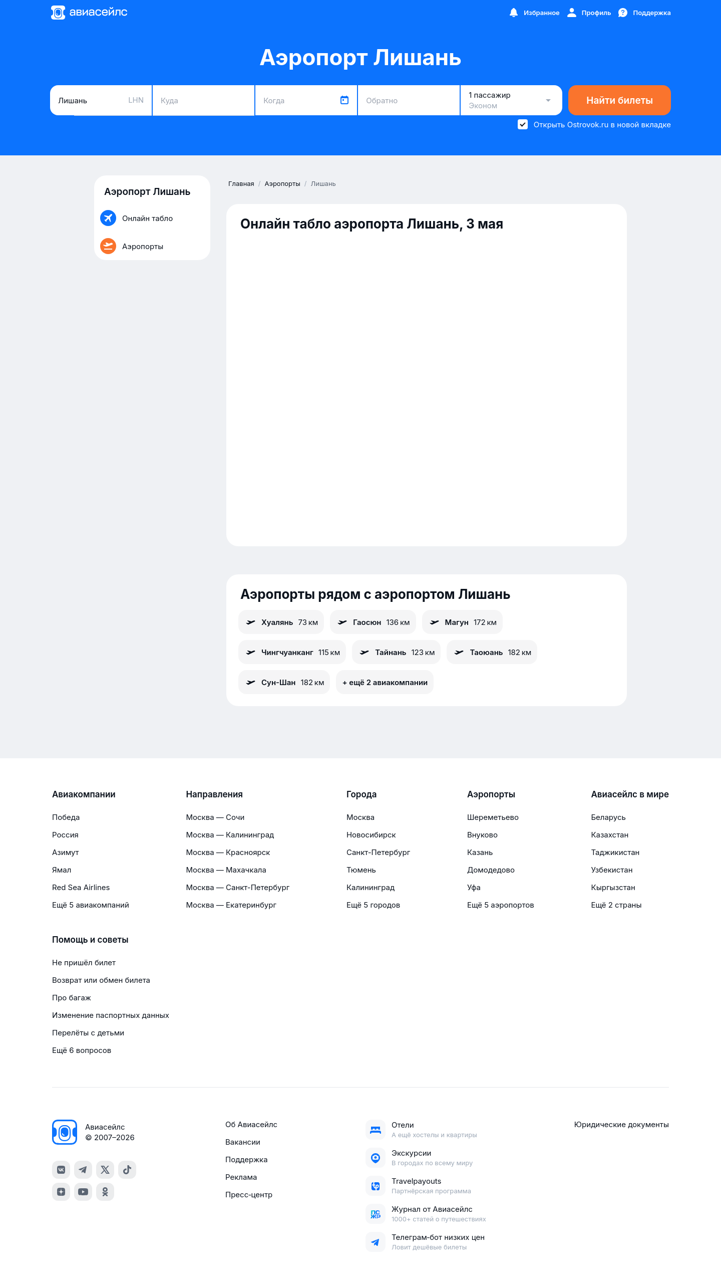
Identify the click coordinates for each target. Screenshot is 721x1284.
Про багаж (71, 997)
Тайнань (396, 652)
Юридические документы (621, 1124)
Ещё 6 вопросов (81, 1050)
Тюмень (361, 870)
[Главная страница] (88, 13)
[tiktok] (127, 1170)
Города (361, 794)
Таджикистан (615, 852)
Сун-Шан (284, 682)
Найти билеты (619, 100)
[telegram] (83, 1170)
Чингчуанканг (292, 652)
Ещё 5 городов (373, 905)
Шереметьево (493, 817)
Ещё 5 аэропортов (500, 905)
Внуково (482, 834)
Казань (480, 852)
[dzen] (61, 1192)
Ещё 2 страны (616, 905)
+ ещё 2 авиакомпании (385, 682)
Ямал (61, 870)
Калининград (370, 887)
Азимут (65, 852)
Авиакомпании (84, 794)
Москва (360, 817)
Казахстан (609, 834)
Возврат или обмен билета (101, 980)
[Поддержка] (644, 13)
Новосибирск (371, 834)
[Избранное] (534, 13)
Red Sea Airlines (81, 887)
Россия (65, 834)
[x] (105, 1170)
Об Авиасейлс (251, 1124)
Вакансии (242, 1142)
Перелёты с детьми (88, 1032)
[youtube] (83, 1192)
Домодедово (491, 870)
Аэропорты (491, 794)
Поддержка (246, 1159)
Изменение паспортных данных (110, 1015)
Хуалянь (281, 622)
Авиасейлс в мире (630, 794)
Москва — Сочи (215, 817)
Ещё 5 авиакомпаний (90, 905)
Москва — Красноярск (228, 852)
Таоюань (492, 652)
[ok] (105, 1192)
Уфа (474, 887)
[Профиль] (588, 13)
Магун (462, 622)
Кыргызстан (613, 887)
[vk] (61, 1170)
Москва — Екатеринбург (231, 905)
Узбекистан (611, 870)
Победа (66, 817)
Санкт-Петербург (378, 852)
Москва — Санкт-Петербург (237, 887)
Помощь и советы (90, 940)
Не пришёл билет (84, 962)
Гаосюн (373, 622)
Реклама (241, 1177)
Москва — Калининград (230, 834)
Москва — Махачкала (226, 870)
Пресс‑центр (248, 1194)
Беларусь (608, 817)
